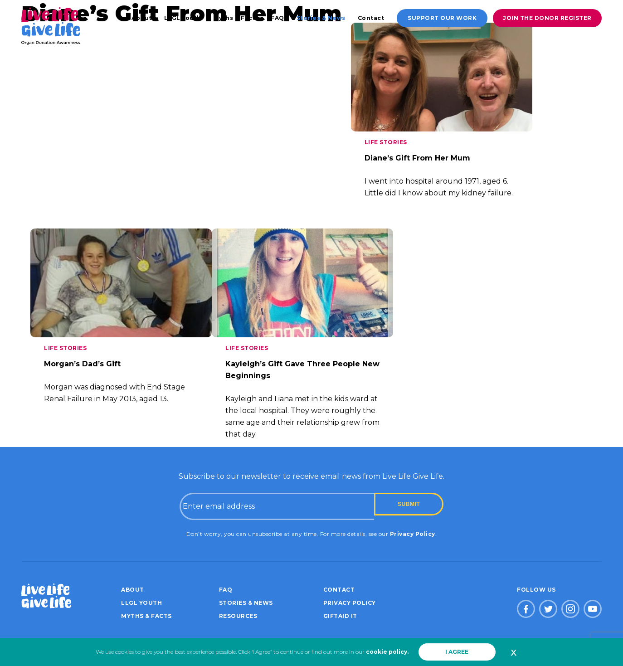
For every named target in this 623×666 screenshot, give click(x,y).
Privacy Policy (412, 533)
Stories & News (321, 18)
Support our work (442, 18)
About (141, 18)
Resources (238, 616)
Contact (371, 18)
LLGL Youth (182, 18)
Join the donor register (547, 18)
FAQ (277, 18)
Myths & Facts (236, 18)
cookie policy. (387, 651)
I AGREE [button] (456, 651)
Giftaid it (340, 616)
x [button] (513, 652)
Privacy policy (349, 602)
